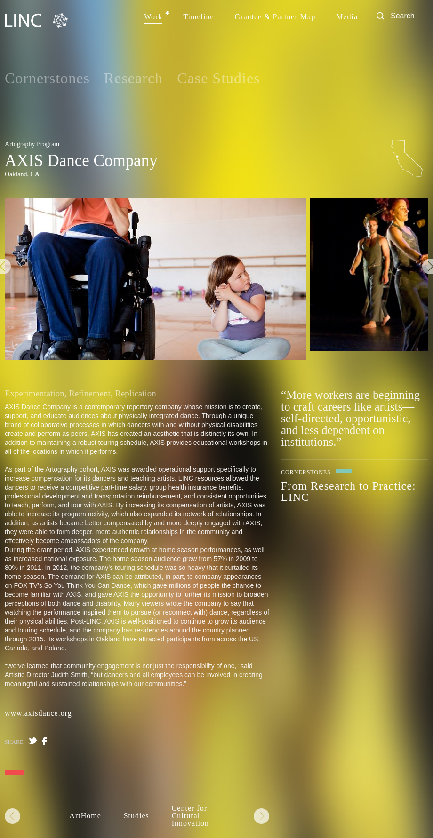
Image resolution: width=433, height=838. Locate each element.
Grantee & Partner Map (275, 17)
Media (347, 17)
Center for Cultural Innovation (190, 816)
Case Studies (218, 78)
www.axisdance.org (38, 713)
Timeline (198, 17)
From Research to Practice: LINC (348, 491)
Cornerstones (47, 78)
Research (133, 78)
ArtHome (85, 816)
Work (153, 17)
